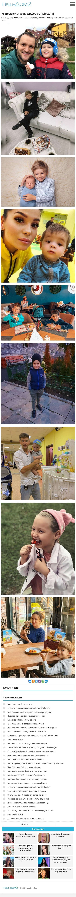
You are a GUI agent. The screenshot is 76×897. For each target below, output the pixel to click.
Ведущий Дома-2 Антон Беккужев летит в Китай (27, 795)
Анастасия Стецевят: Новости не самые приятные (28, 771)
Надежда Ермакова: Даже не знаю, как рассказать (27, 716)
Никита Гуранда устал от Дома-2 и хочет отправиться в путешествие (36, 763)
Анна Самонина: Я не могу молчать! (22, 807)
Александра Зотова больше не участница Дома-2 (27, 783)
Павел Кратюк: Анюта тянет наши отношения (25, 759)
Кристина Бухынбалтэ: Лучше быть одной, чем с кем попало (31, 751)
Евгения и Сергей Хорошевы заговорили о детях (27, 791)
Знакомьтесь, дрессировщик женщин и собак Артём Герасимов (33, 736)
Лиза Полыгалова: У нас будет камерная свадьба (27, 743)
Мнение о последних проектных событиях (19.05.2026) (29, 708)
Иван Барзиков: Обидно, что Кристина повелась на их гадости (32, 728)
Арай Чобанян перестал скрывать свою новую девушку (30, 712)
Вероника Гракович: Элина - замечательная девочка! (28, 799)
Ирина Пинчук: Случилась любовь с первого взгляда (28, 803)
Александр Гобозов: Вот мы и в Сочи (22, 720)
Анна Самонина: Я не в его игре (20, 704)
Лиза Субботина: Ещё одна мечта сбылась (24, 767)
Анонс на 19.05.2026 (15, 740)
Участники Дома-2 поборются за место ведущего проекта (31, 811)
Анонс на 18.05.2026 (15, 815)
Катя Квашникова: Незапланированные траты (26, 724)
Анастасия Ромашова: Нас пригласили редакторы (27, 779)
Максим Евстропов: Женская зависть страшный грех (28, 755)
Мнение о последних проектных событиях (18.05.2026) (29, 787)
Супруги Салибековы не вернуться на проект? (26, 819)
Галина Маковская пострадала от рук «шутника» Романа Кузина (33, 747)
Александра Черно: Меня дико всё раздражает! (26, 775)
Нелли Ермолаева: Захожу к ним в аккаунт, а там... (27, 732)
